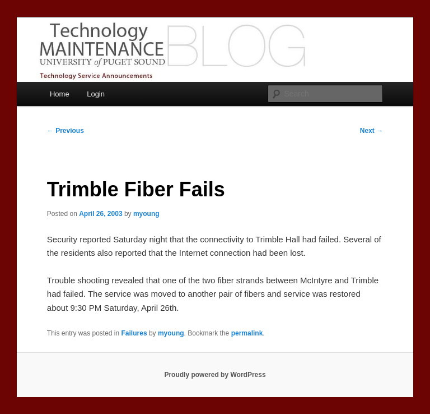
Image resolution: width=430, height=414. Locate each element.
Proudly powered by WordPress (214, 375)
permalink (247, 333)
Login (96, 94)
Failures (134, 333)
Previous (65, 131)
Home (59, 94)
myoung (146, 214)
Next (371, 131)
